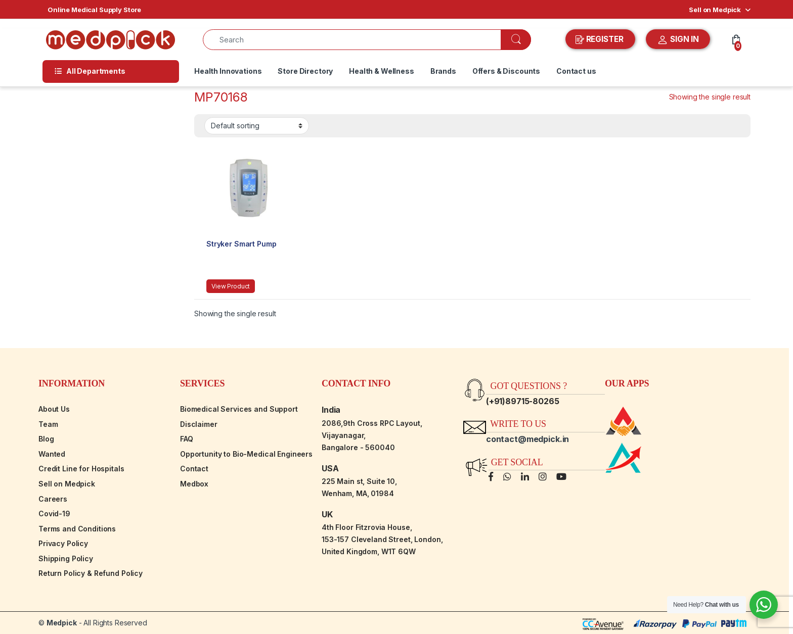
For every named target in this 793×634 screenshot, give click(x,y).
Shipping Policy (65, 558)
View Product (230, 286)
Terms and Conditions (77, 528)
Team (48, 424)
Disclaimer (198, 424)
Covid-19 (54, 513)
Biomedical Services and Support (239, 409)
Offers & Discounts (506, 71)
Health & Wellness (381, 71)
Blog (46, 438)
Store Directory (305, 71)
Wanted (51, 454)
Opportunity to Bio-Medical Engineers (246, 454)
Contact (194, 468)
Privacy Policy (63, 543)
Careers (52, 499)
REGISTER (601, 39)
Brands (443, 71)
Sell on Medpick (715, 10)
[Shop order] (256, 125)
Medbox (194, 483)
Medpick (62, 622)
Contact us (576, 71)
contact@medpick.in (527, 439)
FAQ (186, 438)
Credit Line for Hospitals (81, 468)
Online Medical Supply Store (94, 10)
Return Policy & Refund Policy (90, 573)
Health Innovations (227, 71)
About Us (54, 409)
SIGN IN (678, 39)
